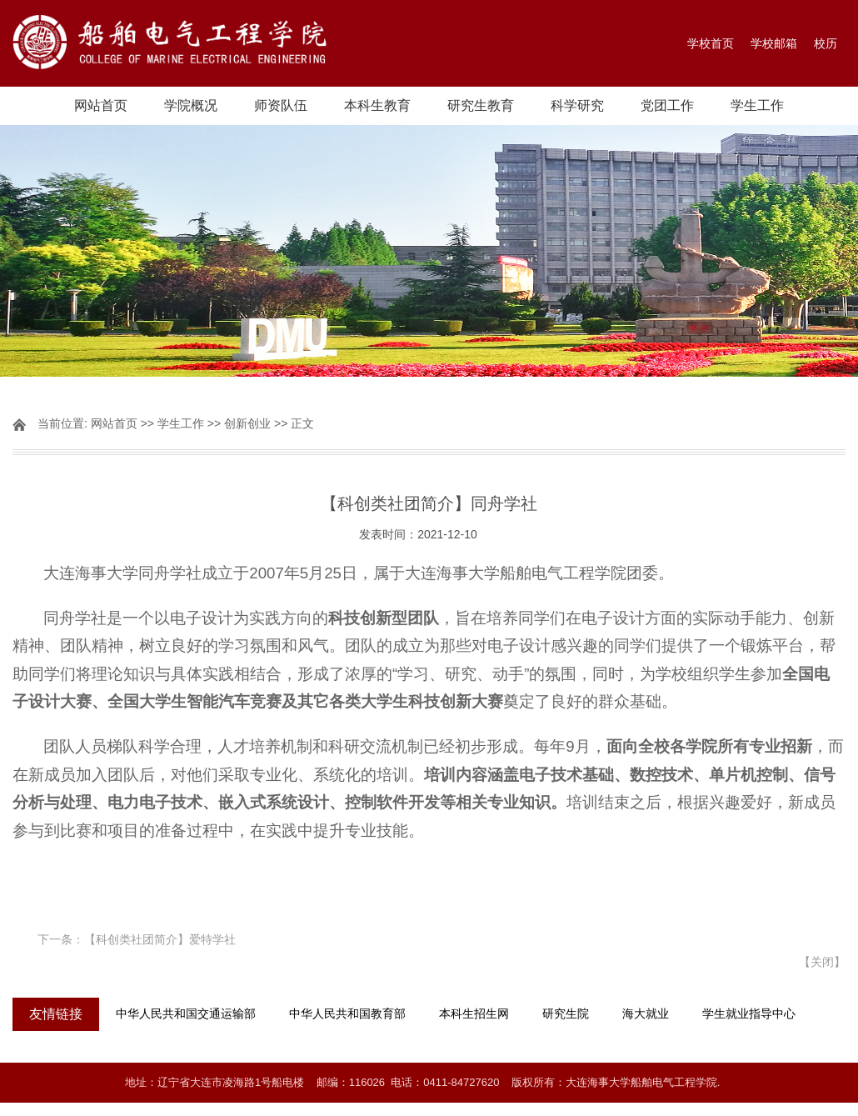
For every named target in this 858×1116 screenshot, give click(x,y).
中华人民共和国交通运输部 (186, 1014)
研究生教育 (480, 105)
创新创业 (247, 423)
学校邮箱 (774, 43)
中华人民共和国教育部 (347, 1014)
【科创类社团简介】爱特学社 (160, 939)
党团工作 (667, 105)
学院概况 (190, 105)
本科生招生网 (474, 1014)
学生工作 (757, 105)
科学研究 (577, 105)
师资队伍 (280, 105)
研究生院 (565, 1014)
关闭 (822, 961)
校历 (825, 43)
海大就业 (645, 1014)
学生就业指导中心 (749, 1014)
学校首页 (710, 43)
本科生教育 (377, 105)
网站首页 (100, 105)
